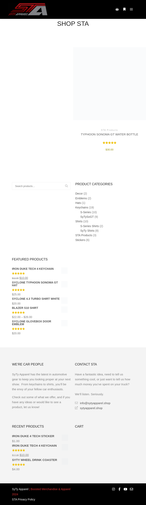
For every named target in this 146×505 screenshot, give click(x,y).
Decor (79, 193)
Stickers (80, 240)
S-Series (85, 212)
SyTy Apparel (20, 489)
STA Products (83, 235)
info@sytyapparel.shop (92, 403)
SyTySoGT (87, 216)
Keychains (81, 207)
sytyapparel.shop (88, 408)
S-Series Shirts (89, 226)
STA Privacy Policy (23, 499)
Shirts (78, 221)
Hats (78, 202)
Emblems (81, 198)
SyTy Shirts (87, 230)
